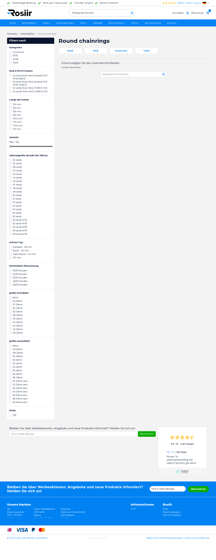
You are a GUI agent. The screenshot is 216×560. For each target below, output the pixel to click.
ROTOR (65, 524)
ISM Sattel (39, 512)
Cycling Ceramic (42, 521)
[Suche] (102, 12)
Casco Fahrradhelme (44, 509)
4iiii (8, 509)
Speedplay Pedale (43, 518)
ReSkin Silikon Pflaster (45, 524)
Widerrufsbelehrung (141, 512)
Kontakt (135, 521)
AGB (133, 509)
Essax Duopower (15, 512)
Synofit (64, 518)
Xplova (37, 515)
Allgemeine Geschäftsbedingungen (164, 556)
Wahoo (10, 521)
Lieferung (136, 518)
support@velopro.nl (189, 527)
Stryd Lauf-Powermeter (73, 512)
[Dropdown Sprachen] (205, 3)
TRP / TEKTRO (14, 515)
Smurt (10, 518)
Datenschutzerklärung (142, 515)
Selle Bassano (68, 515)
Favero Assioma (69, 521)
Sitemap (135, 524)
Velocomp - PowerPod (18, 524)
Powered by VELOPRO (97, 556)
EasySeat (65, 509)
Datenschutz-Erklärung (197, 556)
